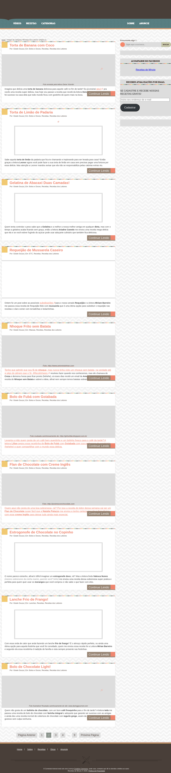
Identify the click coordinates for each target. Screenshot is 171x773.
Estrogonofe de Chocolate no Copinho (49, 528)
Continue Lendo (103, 93)
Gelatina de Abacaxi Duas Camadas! (46, 181)
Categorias (48, 23)
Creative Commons (81, 765)
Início (3, 40)
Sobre (131, 23)
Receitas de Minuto (145, 69)
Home (19, 746)
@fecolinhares (27, 372)
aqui (98, 89)
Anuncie (144, 23)
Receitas (31, 23)
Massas (32, 329)
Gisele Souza (18, 49)
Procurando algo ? (128, 40)
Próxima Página (90, 731)
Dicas (53, 746)
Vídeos (17, 23)
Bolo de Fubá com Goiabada (38, 394)
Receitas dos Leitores (58, 49)
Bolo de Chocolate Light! (35, 662)
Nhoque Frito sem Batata (35, 325)
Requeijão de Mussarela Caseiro (42, 249)
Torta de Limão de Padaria (36, 111)
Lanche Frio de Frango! (33, 595)
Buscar (166, 44)
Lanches (32, 600)
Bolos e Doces (35, 49)
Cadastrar (130, 107)
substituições (46, 302)
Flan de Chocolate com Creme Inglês (47, 461)
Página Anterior (26, 731)
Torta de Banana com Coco (37, 45)
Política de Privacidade (97, 767)
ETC (31, 253)
